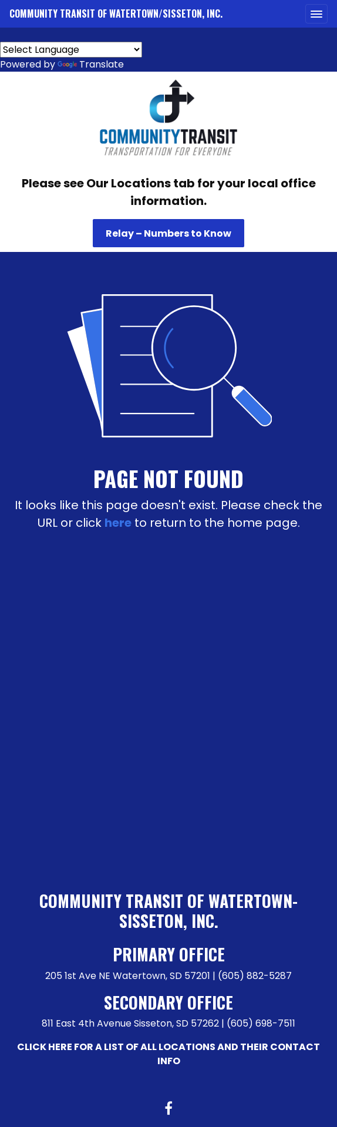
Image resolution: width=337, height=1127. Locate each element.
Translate (91, 64)
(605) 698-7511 (261, 1023)
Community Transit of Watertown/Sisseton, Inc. (116, 13)
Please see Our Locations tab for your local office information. (169, 192)
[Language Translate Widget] (71, 50)
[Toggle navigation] (316, 13)
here (118, 522)
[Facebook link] (168, 1109)
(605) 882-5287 (255, 976)
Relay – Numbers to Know (168, 233)
